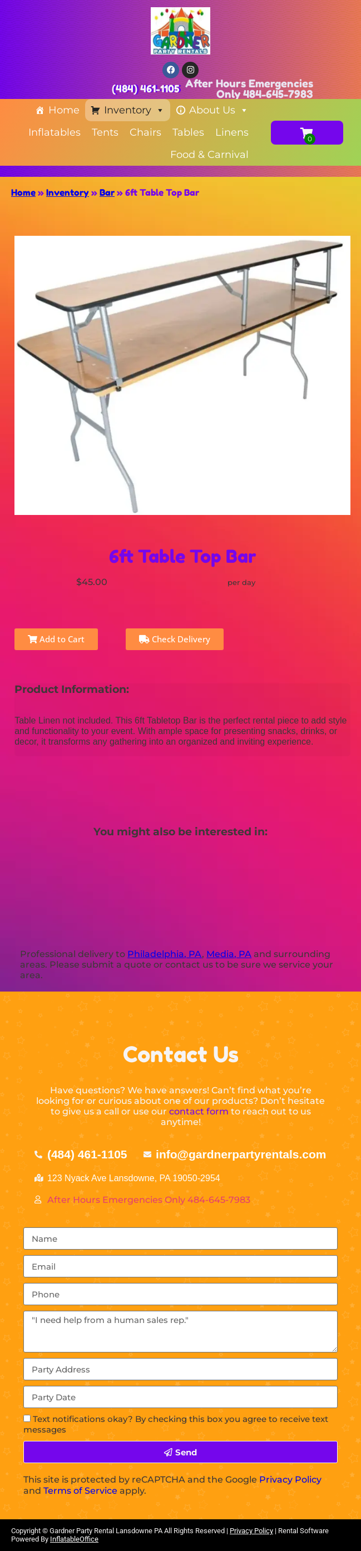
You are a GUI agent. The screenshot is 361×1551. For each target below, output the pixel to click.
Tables (188, 132)
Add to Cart (56, 639)
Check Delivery (174, 639)
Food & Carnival (209, 154)
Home (64, 110)
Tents (105, 132)
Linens (232, 132)
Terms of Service (80, 1490)
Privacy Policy (290, 1479)
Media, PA (228, 954)
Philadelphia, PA (164, 954)
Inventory (134, 110)
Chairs (145, 132)
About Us (219, 110)
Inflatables (54, 132)
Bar (107, 192)
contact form (199, 1111)
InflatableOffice (74, 1539)
